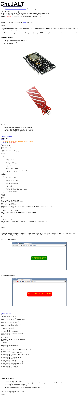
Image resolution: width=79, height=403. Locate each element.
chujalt (24, 22)
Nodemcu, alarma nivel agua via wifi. (15, 9)
